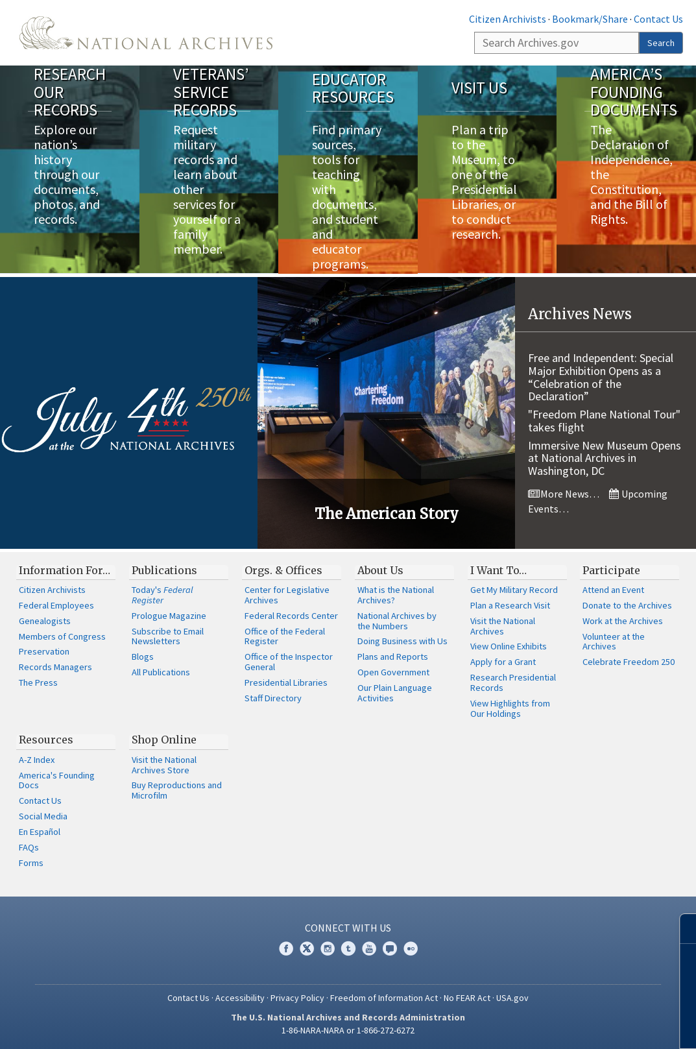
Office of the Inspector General (289, 662)
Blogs (143, 656)
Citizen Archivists (507, 18)
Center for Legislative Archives (287, 595)
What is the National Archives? (395, 595)
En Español (39, 831)
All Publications (161, 672)
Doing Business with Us (402, 641)
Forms (31, 862)
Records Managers (55, 667)
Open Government (393, 672)
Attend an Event (613, 590)
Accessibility (240, 997)
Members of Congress (62, 636)
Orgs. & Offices (283, 569)
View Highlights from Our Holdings (510, 708)
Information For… (64, 569)
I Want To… (498, 569)
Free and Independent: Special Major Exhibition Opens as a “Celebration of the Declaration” (600, 376)
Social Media (43, 816)
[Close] (681, 929)
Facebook (286, 948)
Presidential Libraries (286, 682)
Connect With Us (348, 927)
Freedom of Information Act (384, 997)
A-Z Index (36, 759)
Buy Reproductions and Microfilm (177, 790)
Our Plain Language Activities (394, 692)
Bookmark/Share (590, 18)
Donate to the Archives (627, 604)
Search (661, 43)
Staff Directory (273, 697)
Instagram (327, 948)
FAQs (29, 846)
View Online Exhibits (508, 646)
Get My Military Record (514, 590)
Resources (46, 739)
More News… (563, 493)
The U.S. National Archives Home (145, 32)
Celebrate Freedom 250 (628, 662)
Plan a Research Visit (510, 604)
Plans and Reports (392, 656)
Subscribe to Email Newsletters (168, 636)
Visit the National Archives (502, 625)
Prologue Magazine (169, 615)
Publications (164, 569)
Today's (162, 595)
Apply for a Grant (503, 662)
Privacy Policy (297, 997)
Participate (611, 569)
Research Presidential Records (513, 682)
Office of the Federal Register (285, 636)
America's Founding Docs (57, 780)
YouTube (369, 948)
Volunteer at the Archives (613, 641)
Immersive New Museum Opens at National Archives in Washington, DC (604, 457)
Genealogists (45, 620)
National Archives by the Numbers (397, 620)
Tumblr (348, 948)
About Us (380, 569)
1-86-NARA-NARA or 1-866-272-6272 (348, 1029)
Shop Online (164, 739)
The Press (38, 682)
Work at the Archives (622, 620)
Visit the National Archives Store (164, 764)
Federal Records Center (291, 615)
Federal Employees (56, 604)
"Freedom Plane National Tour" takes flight (604, 421)
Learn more (590, 1025)
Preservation (44, 651)
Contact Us (658, 18)
